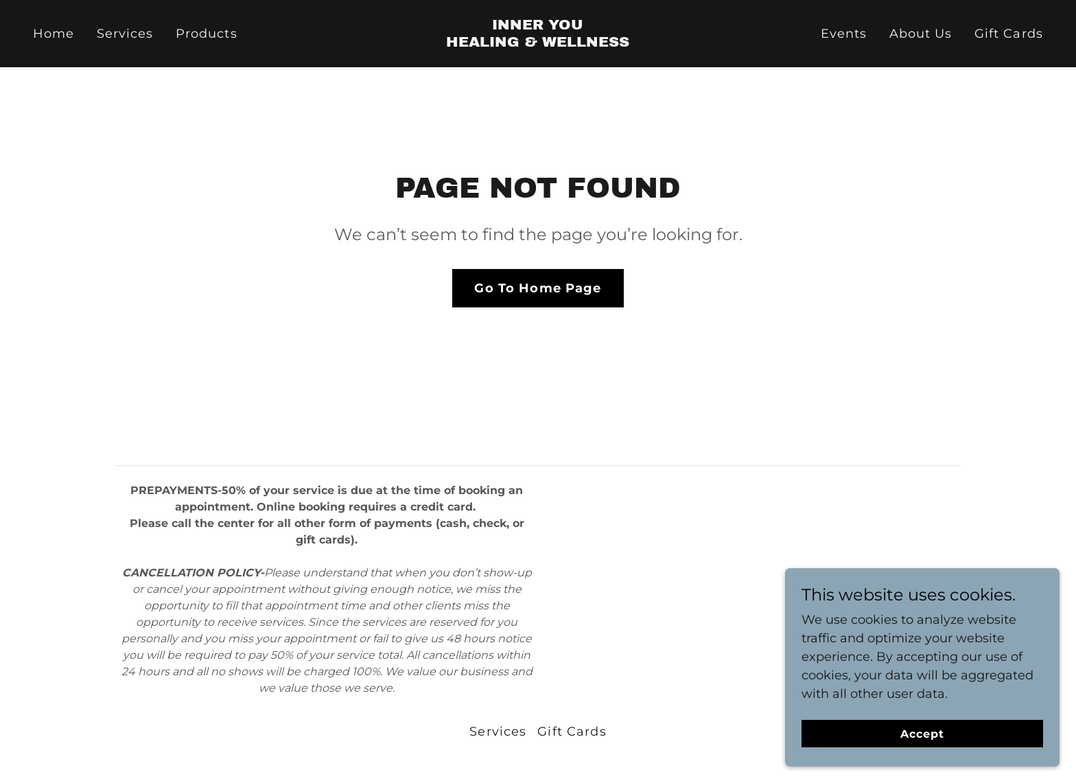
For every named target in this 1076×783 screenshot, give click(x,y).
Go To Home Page (537, 288)
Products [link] (206, 33)
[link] (538, 42)
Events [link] (844, 33)
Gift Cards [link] (1008, 33)
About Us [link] (920, 33)
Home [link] (54, 33)
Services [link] (125, 33)
